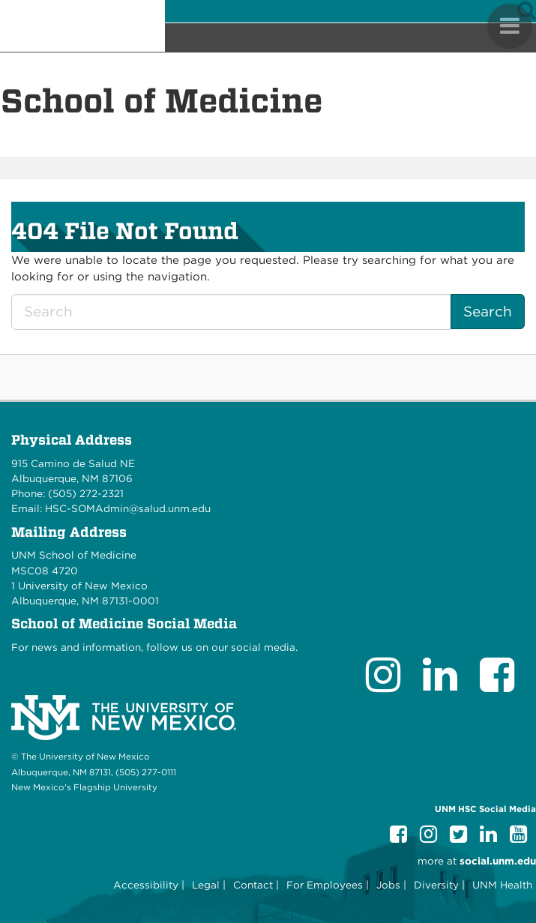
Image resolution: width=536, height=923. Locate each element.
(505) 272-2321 (86, 493)
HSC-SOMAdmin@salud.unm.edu (128, 508)
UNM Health (502, 885)
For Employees (324, 885)
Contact (253, 885)
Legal (206, 885)
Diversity (436, 885)
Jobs (388, 885)
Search (487, 311)
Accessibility (145, 885)
